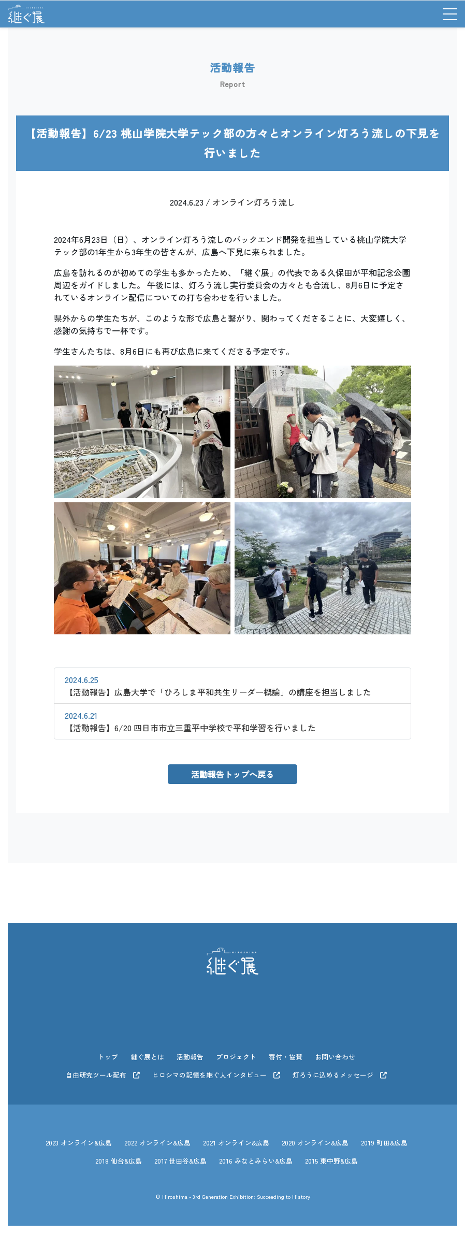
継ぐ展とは (147, 1057)
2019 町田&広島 (384, 1143)
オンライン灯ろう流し (253, 202)
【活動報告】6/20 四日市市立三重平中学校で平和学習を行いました (190, 721)
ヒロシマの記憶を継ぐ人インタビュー (216, 1075)
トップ (108, 1057)
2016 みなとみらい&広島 (256, 1161)
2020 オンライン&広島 (315, 1143)
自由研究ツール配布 (103, 1075)
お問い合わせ (335, 1057)
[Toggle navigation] (446, 14)
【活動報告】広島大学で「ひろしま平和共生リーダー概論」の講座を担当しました (218, 685)
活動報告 (190, 1057)
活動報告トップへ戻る (232, 774)
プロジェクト (236, 1057)
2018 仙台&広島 (118, 1161)
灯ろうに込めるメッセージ (340, 1075)
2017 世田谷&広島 (180, 1161)
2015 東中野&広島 (331, 1161)
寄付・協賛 (285, 1057)
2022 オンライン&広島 (157, 1143)
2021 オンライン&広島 (236, 1143)
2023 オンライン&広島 (79, 1143)
